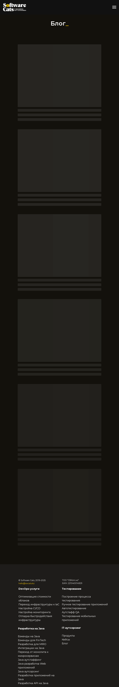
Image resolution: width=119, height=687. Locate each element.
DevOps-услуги (29, 588)
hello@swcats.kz (27, 583)
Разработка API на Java (33, 683)
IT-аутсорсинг (71, 627)
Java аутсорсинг (28, 671)
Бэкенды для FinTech (32, 640)
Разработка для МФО (32, 644)
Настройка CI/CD (29, 608)
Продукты (68, 635)
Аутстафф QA (70, 612)
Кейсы (66, 639)
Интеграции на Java (31, 648)
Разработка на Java (31, 628)
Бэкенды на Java (29, 636)
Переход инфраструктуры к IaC (39, 604)
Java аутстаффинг (30, 659)
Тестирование (71, 588)
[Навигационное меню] (114, 7)
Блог (65, 643)
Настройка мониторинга (35, 612)
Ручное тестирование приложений (85, 604)
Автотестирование (74, 608)
